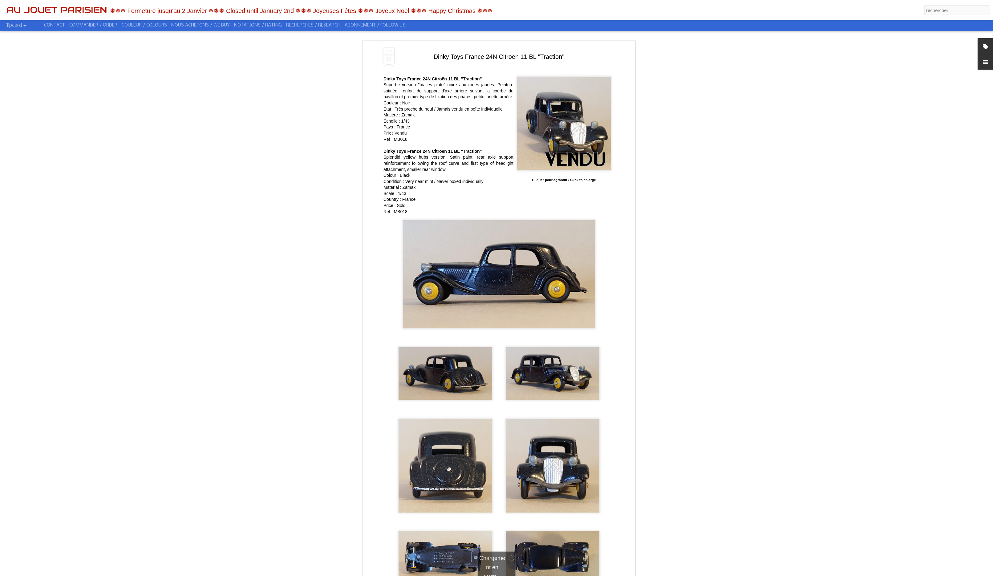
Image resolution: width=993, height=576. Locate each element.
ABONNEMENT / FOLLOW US (375, 25)
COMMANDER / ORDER (93, 25)
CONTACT (54, 25)
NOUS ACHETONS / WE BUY (200, 25)
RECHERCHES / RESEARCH (313, 25)
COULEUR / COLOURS (144, 25)
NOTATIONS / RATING (258, 25)
